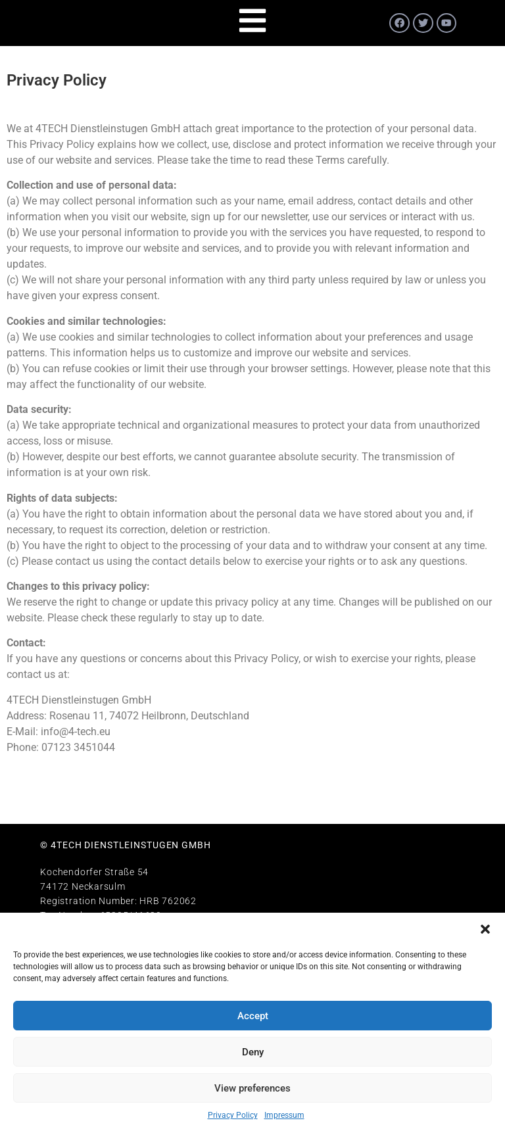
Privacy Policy (233, 1115)
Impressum (284, 1115)
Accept (252, 1016)
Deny (253, 1052)
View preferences (252, 1088)
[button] (485, 929)
